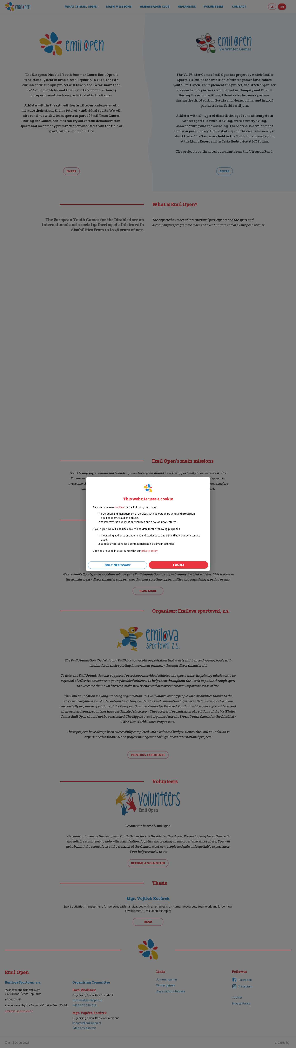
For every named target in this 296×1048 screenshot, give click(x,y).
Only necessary (117, 565)
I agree (178, 565)
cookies (119, 507)
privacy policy (149, 551)
